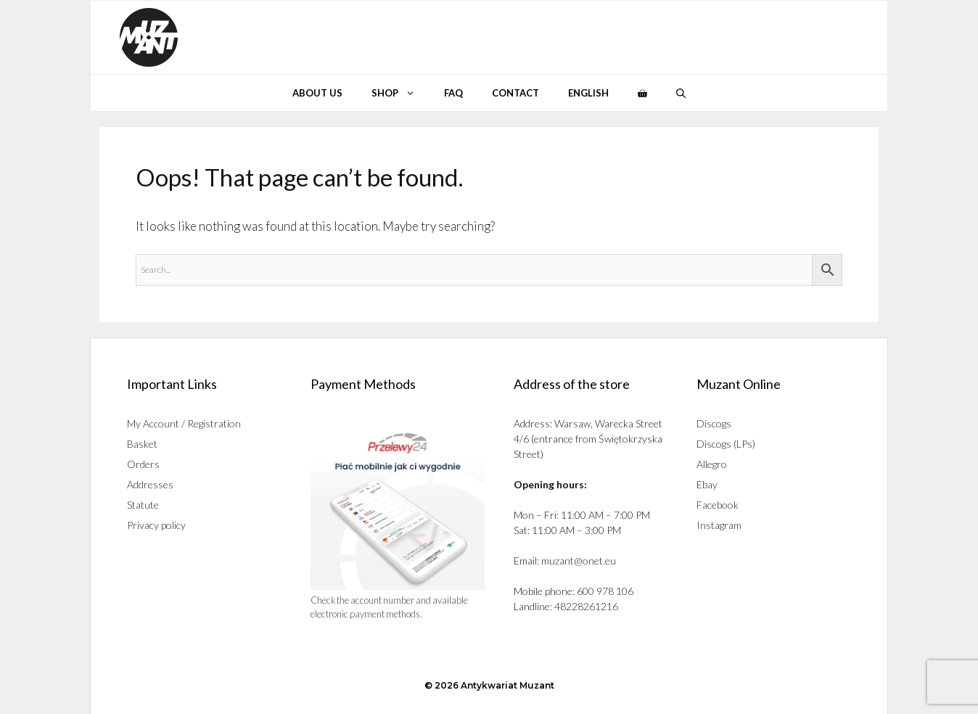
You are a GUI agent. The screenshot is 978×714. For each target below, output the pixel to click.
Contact (515, 93)
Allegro (711, 464)
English (588, 93)
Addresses (150, 484)
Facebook (717, 504)
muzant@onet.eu (578, 560)
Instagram (718, 525)
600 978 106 (605, 591)
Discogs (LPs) (725, 444)
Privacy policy (156, 525)
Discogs (713, 423)
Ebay (707, 484)
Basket (142, 444)
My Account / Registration (184, 423)
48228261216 (586, 606)
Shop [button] (400, 93)
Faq (453, 93)
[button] (681, 93)
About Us (317, 93)
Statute (143, 504)
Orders (143, 464)
